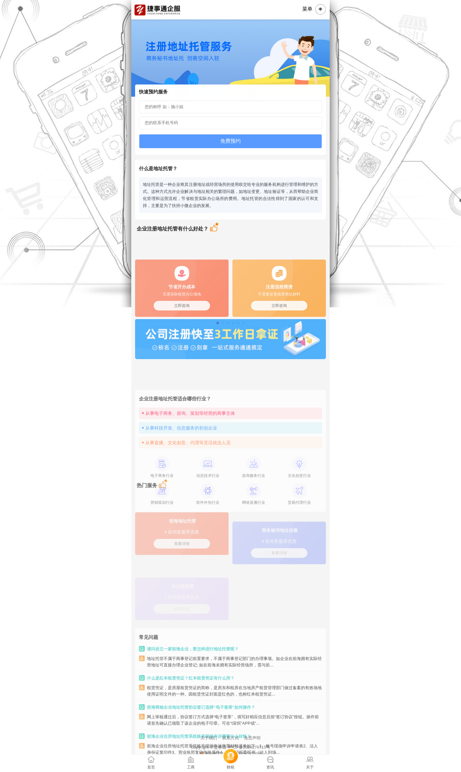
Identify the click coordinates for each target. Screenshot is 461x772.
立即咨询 (182, 329)
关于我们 (208, 749)
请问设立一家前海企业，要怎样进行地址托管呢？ (193, 695)
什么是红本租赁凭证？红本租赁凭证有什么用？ (190, 724)
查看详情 (182, 560)
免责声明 (252, 749)
